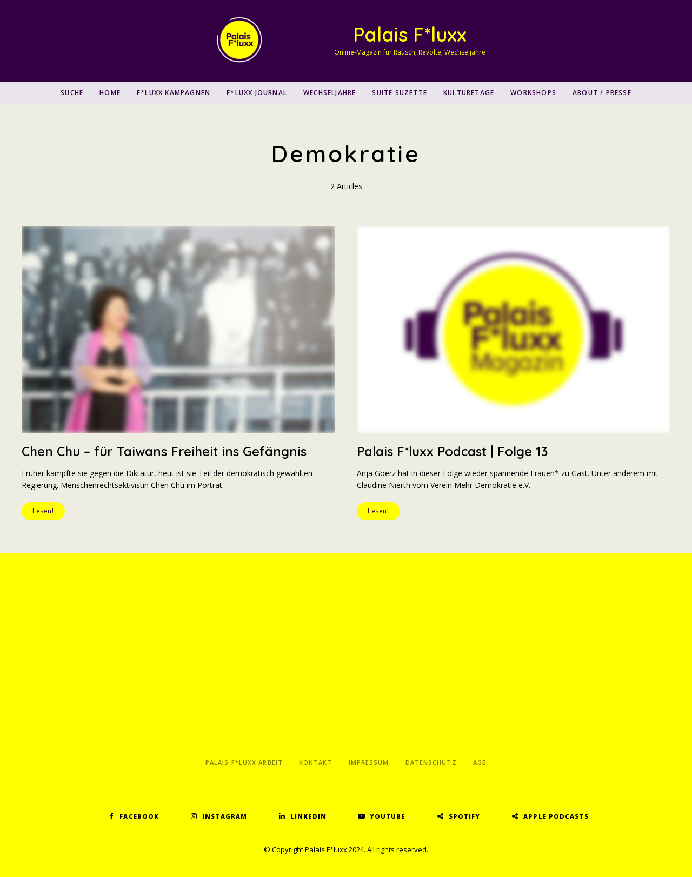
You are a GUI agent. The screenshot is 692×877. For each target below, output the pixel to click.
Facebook (139, 816)
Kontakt (315, 762)
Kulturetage (468, 92)
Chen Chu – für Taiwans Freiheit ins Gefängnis (164, 451)
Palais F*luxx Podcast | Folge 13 (452, 451)
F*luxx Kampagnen (173, 92)
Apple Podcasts (555, 816)
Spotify (465, 816)
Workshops (533, 92)
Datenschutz (431, 762)
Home (110, 92)
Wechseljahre (329, 92)
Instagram (224, 816)
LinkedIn (308, 816)
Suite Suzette (399, 92)
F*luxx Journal (257, 92)
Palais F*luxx (410, 34)
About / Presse (602, 92)
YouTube (387, 816)
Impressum (369, 762)
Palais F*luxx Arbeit (244, 762)
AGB (480, 762)
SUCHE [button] (72, 92)
